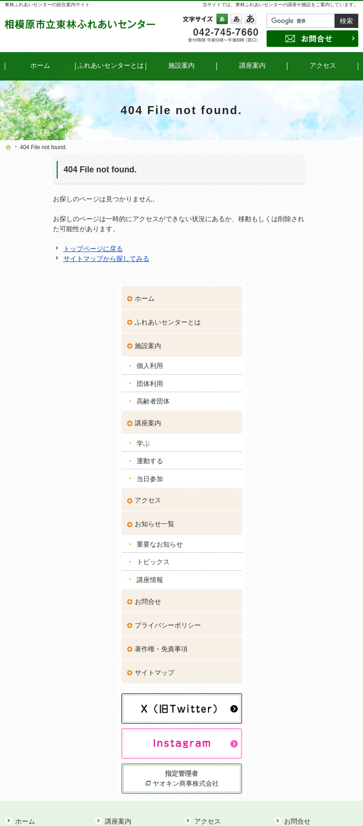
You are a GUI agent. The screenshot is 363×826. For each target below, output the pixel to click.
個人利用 (300, 234)
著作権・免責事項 (311, 517)
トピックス (303, 430)
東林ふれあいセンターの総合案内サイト (47, 4)
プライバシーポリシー (318, 493)
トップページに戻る (45, 248)
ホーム (295, 167)
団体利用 (300, 252)
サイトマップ (305, 541)
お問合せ (298, 470)
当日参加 (300, 347)
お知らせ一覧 (305, 392)
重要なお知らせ (310, 413)
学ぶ (293, 312)
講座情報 (300, 448)
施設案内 (298, 214)
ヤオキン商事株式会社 (319, 634)
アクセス (298, 369)
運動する (300, 329)
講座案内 (298, 292)
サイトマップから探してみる (58, 258)
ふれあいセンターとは (318, 191)
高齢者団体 (303, 270)
